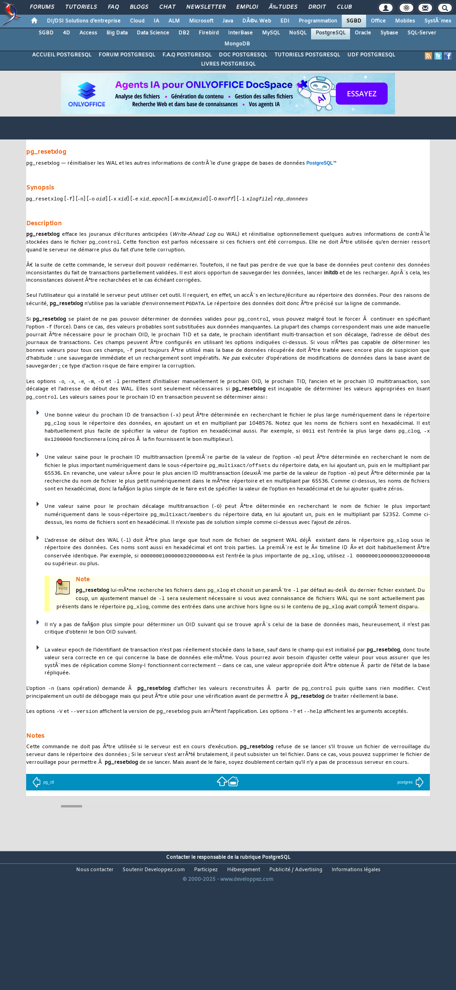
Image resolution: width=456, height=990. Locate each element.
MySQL (271, 33)
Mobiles (405, 21)
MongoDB (237, 44)
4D (66, 33)
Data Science (153, 33)
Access (88, 33)
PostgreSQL (330, 33)
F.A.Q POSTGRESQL (186, 55)
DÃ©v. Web (256, 21)
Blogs (139, 7)
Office (378, 21)
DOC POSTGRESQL (243, 55)
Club (344, 7)
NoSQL (297, 33)
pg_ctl (43, 791)
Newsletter (205, 7)
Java (227, 21)
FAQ (113, 7)
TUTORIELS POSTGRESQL (307, 55)
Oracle (363, 33)
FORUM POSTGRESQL (127, 55)
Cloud (137, 21)
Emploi (247, 7)
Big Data (117, 33)
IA (156, 21)
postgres (410, 791)
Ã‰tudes (283, 7)
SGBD (353, 21)
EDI (284, 21)
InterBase (240, 33)
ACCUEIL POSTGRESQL (61, 55)
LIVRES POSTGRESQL (228, 64)
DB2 (183, 33)
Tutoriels (81, 7)
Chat (167, 7)
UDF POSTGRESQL (371, 55)
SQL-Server (421, 33)
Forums (42, 7)
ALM (174, 21)
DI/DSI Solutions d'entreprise (84, 21)
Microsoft (201, 21)
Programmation (318, 21)
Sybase (389, 33)
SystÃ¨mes (437, 21)
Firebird (209, 33)
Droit (317, 7)
